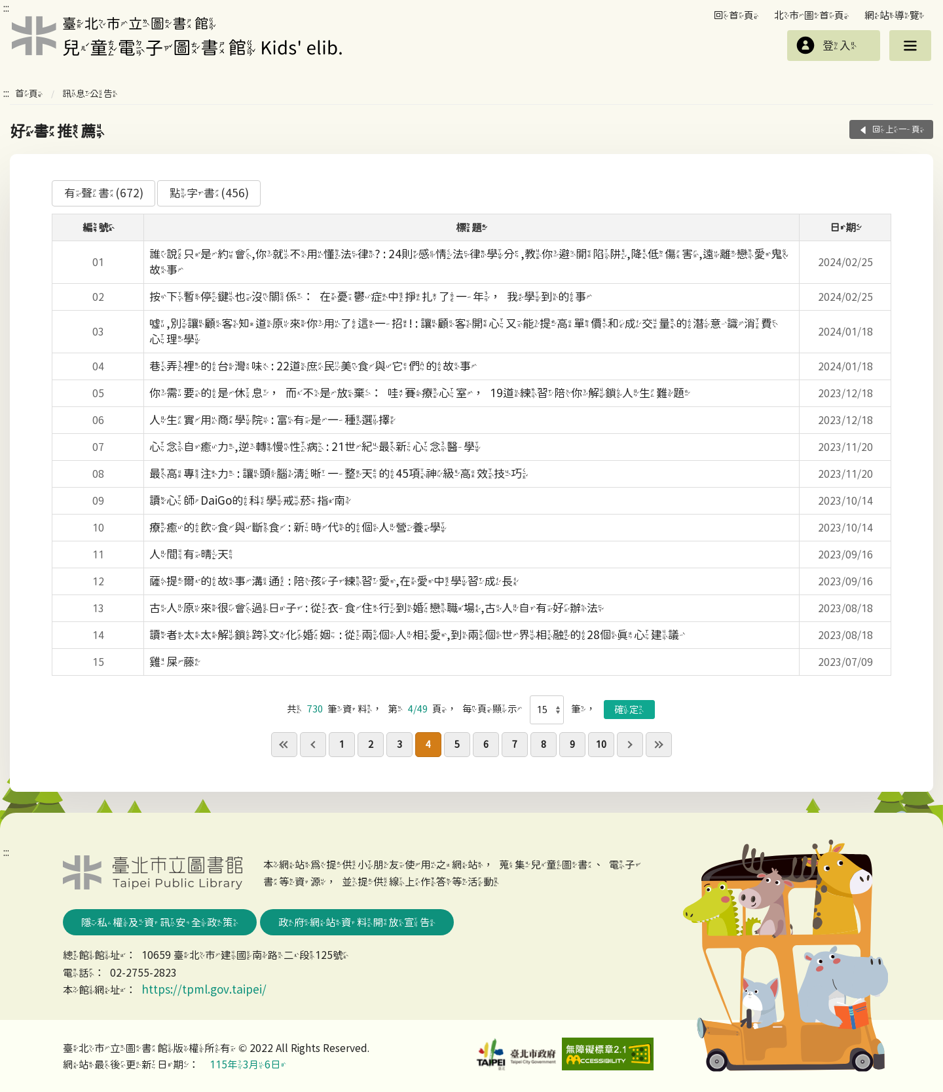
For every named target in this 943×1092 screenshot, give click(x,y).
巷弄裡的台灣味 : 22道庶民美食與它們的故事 (313, 366)
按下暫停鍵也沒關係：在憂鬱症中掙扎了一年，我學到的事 (370, 296)
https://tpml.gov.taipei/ (204, 989)
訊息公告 (89, 93)
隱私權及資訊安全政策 (159, 922)
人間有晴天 (191, 554)
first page (284, 744)
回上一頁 (898, 129)
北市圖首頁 (811, 15)
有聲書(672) (103, 193)
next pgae (630, 744)
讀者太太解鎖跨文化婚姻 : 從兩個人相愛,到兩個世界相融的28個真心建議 (417, 634)
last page (659, 744)
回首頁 (736, 15)
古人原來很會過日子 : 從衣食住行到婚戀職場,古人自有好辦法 (376, 608)
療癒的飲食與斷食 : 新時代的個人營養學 (298, 527)
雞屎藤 (174, 661)
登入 (840, 45)
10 (601, 744)
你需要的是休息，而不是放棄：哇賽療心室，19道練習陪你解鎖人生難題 (419, 393)
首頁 (29, 93)
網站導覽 (894, 15)
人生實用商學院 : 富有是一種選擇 (272, 419)
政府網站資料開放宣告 (356, 922)
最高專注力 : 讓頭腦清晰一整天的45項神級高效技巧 (338, 473)
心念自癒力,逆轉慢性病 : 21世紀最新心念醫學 (315, 446)
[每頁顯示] (547, 709)
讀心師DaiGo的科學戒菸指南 (250, 500)
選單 (910, 45)
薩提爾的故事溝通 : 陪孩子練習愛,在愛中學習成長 (334, 581)
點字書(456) (209, 193)
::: (6, 8)
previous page (313, 744)
